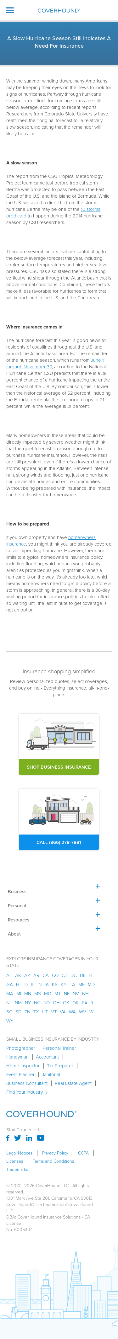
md (91, 984)
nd (46, 1002)
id (26, 984)
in (39, 984)
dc (73, 975)
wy (9, 1020)
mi (18, 993)
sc (9, 1011)
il (32, 984)
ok (66, 1002)
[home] (59, 10)
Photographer (20, 1048)
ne (67, 993)
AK (18, 975)
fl (91, 975)
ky (63, 984)
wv (82, 1011)
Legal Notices (19, 1153)
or (75, 1002)
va (63, 1011)
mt (57, 993)
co (55, 975)
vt (54, 1011)
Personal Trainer (59, 1048)
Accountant (47, 1057)
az (27, 975)
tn (27, 1011)
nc (37, 1002)
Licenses (14, 1161)
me (81, 984)
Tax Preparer (60, 1066)
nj (9, 1002)
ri (92, 1002)
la (72, 984)
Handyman (17, 1057)
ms (37, 993)
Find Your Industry (24, 1092)
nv (76, 993)
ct (64, 975)
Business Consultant (27, 1083)
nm (18, 1002)
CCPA (83, 1153)
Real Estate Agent (73, 1083)
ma (9, 993)
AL (9, 975)
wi (91, 1011)
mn (27, 993)
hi (18, 984)
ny (28, 1002)
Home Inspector (23, 1066)
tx (36, 1011)
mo (47, 993)
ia (47, 984)
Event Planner (20, 1074)
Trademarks (17, 1169)
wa (72, 1011)
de (83, 975)
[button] (10, 10)
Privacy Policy (55, 1153)
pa (84, 1002)
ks (55, 984)
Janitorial (51, 1074)
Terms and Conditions (53, 1161)
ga (9, 984)
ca (45, 975)
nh (85, 993)
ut (45, 1011)
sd (18, 1011)
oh (56, 1002)
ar (36, 975)
